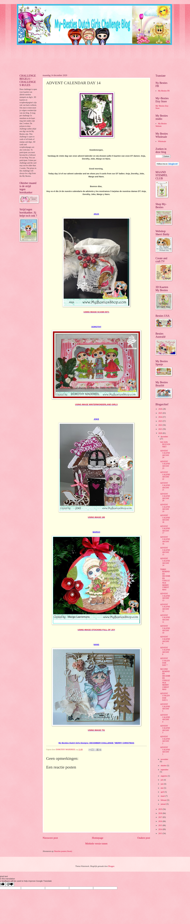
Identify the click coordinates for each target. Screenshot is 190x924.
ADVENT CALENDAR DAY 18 (165, 518)
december (164, 437)
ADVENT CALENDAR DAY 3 (165, 729)
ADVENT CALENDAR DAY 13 (165, 597)
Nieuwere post (50, 837)
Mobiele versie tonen (96, 843)
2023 (160, 421)
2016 (160, 821)
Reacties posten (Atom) (63, 851)
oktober (164, 766)
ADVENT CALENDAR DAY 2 (165, 740)
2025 (160, 413)
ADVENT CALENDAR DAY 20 (165, 497)
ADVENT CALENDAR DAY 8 (165, 651)
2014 (160, 829)
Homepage (97, 837)
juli (162, 780)
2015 (160, 825)
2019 (160, 809)
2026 (160, 409)
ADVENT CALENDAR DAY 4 (165, 718)
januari (163, 804)
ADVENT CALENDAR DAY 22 (165, 475)
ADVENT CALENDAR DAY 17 (165, 529)
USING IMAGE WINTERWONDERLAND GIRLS (96, 404)
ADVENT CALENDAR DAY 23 (165, 465)
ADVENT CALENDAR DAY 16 (165, 540)
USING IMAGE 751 (96, 730)
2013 (160, 833)
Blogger (111, 866)
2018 (160, 813)
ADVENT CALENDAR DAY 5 (165, 707)
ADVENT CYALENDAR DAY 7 (165, 661)
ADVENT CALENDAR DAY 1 (165, 750)
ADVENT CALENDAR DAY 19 (165, 508)
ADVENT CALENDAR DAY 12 (165, 607)
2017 (160, 817)
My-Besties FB (163, 91)
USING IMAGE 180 (96, 517)
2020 (160, 433)
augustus (164, 776)
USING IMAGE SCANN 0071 (96, 312)
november (164, 759)
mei (162, 788)
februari (164, 800)
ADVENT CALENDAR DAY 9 (165, 640)
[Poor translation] (10, 884)
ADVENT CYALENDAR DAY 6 (165, 696)
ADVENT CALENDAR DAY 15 (165, 551)
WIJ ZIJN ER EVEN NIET (165, 444)
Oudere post (143, 837)
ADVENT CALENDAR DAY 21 (165, 486)
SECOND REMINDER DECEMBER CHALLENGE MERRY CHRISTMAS (165, 679)
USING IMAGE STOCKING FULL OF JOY (96, 630)
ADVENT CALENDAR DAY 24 (165, 454)
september (164, 770)
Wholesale (162, 141)
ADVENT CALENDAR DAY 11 (165, 618)
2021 (160, 429)
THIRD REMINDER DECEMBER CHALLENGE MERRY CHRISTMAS (165, 579)
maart (163, 796)
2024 (160, 417)
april (163, 792)
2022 (160, 425)
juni (162, 784)
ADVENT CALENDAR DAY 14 (165, 562)
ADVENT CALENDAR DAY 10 (165, 629)
